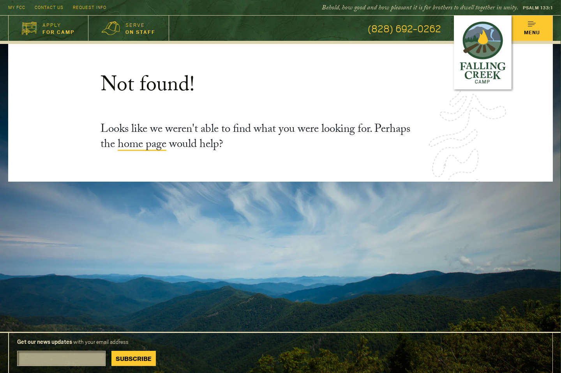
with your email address (73, 341)
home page (142, 145)
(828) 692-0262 (404, 28)
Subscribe (134, 358)
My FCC (16, 7)
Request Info (89, 7)
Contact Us (49, 7)
